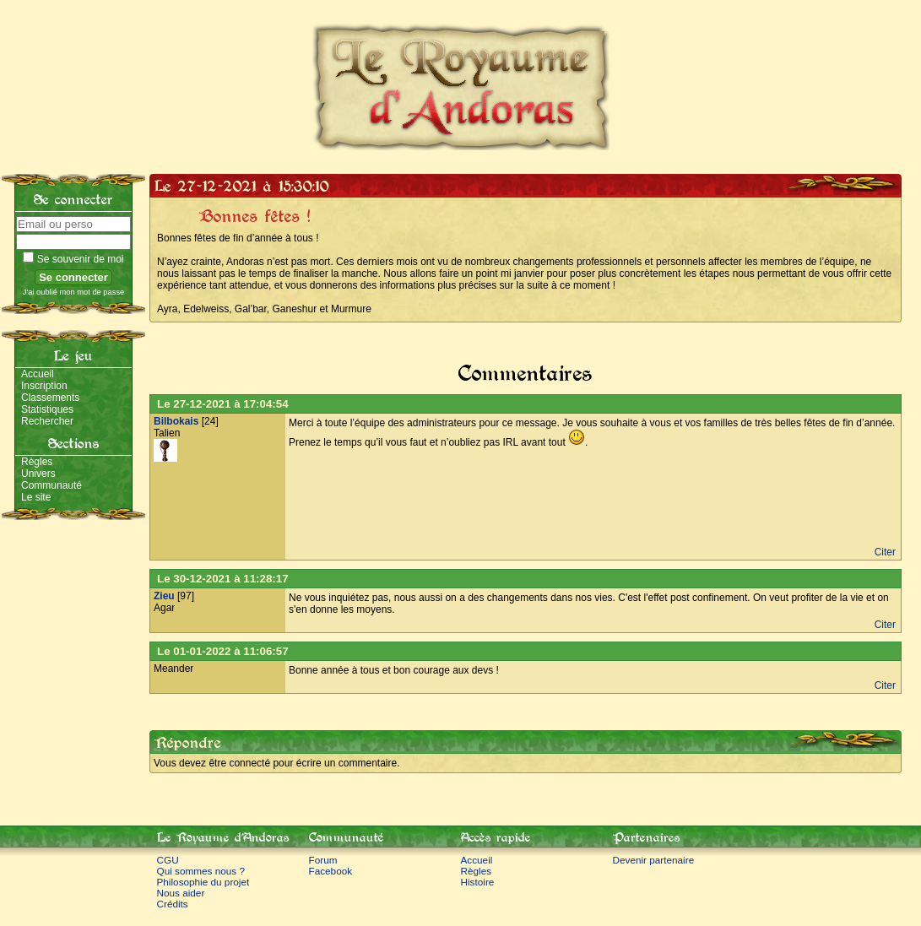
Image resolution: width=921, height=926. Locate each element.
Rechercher (47, 421)
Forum (323, 859)
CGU (168, 859)
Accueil (37, 374)
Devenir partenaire (654, 859)
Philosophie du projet (203, 881)
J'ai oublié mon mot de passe (74, 292)
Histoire (478, 881)
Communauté (51, 485)
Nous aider (181, 892)
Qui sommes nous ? (201, 870)
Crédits (172, 903)
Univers (38, 473)
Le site (36, 497)
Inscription (44, 386)
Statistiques (47, 409)
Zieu (164, 596)
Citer (885, 552)
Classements (50, 397)
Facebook (331, 870)
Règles (36, 462)
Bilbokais (176, 421)
